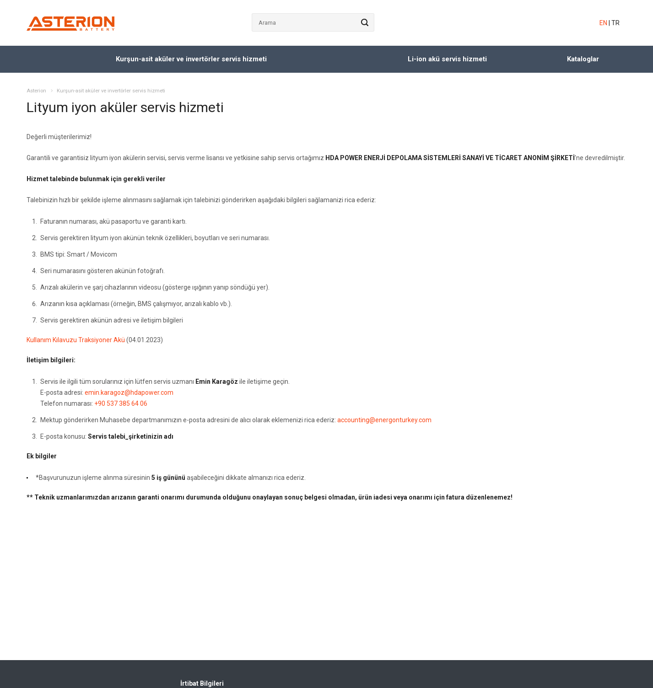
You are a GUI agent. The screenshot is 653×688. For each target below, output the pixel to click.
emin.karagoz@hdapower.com (129, 392)
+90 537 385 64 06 (120, 403)
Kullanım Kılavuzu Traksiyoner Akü (76, 340)
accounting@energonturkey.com (384, 420)
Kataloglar (583, 59)
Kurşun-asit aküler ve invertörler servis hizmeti (191, 59)
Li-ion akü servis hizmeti (447, 59)
